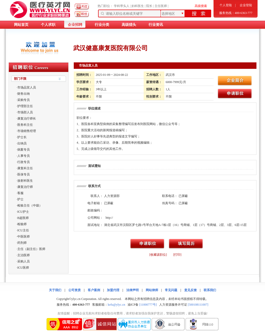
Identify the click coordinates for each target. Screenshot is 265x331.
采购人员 (23, 261)
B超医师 (23, 218)
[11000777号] (148, 304)
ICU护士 (23, 212)
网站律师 (152, 290)
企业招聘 (75, 25)
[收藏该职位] (158, 254)
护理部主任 (25, 106)
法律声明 (132, 290)
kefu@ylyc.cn (116, 304)
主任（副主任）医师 (31, 249)
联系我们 (210, 290)
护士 (20, 199)
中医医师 (23, 236)
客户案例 (94, 290)
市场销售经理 (26, 131)
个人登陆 (225, 5)
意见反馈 (190, 290)
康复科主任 (25, 168)
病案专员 (23, 149)
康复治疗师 (25, 187)
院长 (149, 6)
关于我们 (55, 290)
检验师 (22, 224)
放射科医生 (25, 180)
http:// (109, 217)
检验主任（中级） (29, 205)
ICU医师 (23, 267)
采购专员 (23, 100)
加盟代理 (113, 290)
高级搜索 (201, 6)
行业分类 (102, 25)
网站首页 (21, 25)
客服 (20, 193)
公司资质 (74, 290)
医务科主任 (25, 125)
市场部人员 (25, 112)
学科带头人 (121, 6)
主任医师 (160, 6)
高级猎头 (129, 25)
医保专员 (23, 174)
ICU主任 (23, 230)
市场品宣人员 (26, 87)
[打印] (177, 254)
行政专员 (23, 162)
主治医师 (23, 255)
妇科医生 (137, 6)
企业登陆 (246, 5)
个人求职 (48, 25)
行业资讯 (156, 25)
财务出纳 (23, 93)
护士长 (22, 137)
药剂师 (22, 243)
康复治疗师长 (26, 118)
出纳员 (22, 143)
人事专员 (23, 156)
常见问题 (171, 290)
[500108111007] (198, 304)
